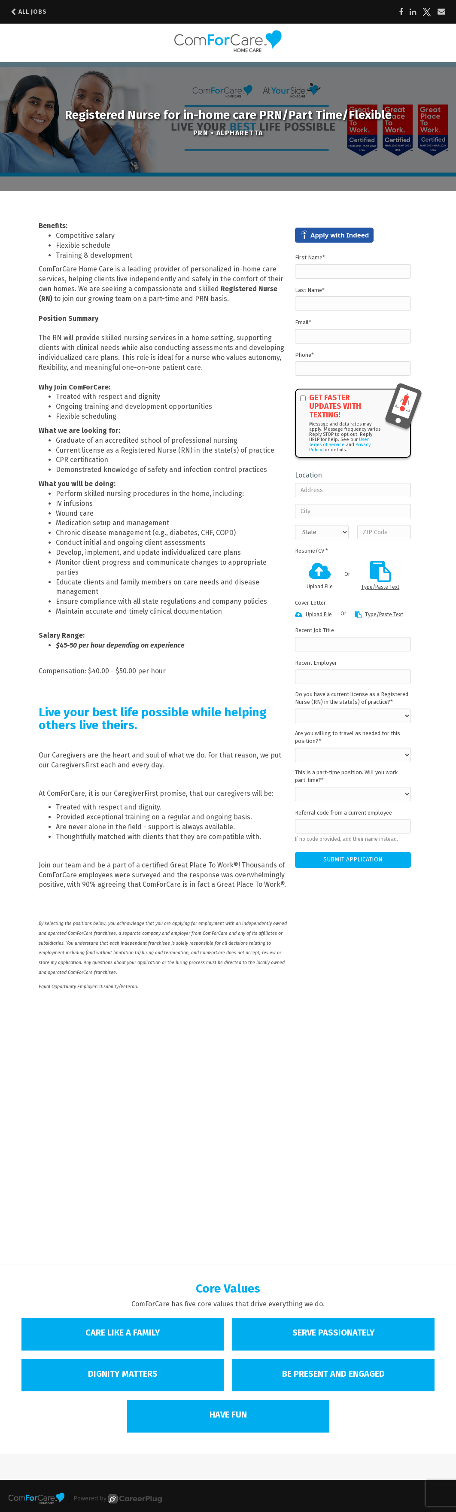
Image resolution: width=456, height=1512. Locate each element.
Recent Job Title (314, 630)
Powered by (117, 1498)
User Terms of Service (339, 442)
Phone (304, 355)
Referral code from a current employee (343, 812)
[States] (322, 532)
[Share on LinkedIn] (413, 12)
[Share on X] (427, 12)
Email (303, 322)
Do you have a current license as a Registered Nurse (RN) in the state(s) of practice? (351, 698)
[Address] (353, 490)
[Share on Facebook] (401, 12)
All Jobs (29, 12)
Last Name (310, 290)
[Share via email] (441, 11)
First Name (310, 257)
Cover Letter (310, 602)
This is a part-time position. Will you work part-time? (346, 776)
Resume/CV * (311, 551)
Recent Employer (316, 663)
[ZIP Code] (384, 532)
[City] (353, 511)
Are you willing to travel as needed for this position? (347, 737)
